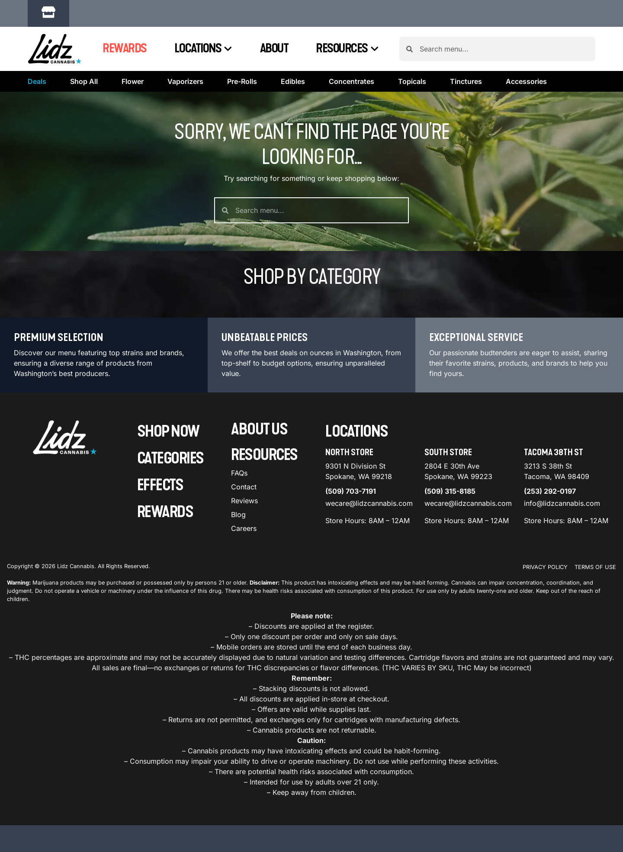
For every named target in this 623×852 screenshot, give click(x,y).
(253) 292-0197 (550, 491)
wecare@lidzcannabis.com (369, 503)
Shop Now (168, 431)
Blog (238, 514)
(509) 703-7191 (350, 491)
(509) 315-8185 (449, 491)
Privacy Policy (545, 567)
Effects (160, 485)
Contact (244, 486)
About (274, 48)
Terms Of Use (595, 567)
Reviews (244, 500)
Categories (170, 458)
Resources (347, 49)
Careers (244, 528)
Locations (203, 49)
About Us (259, 429)
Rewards (125, 48)
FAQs (239, 473)
